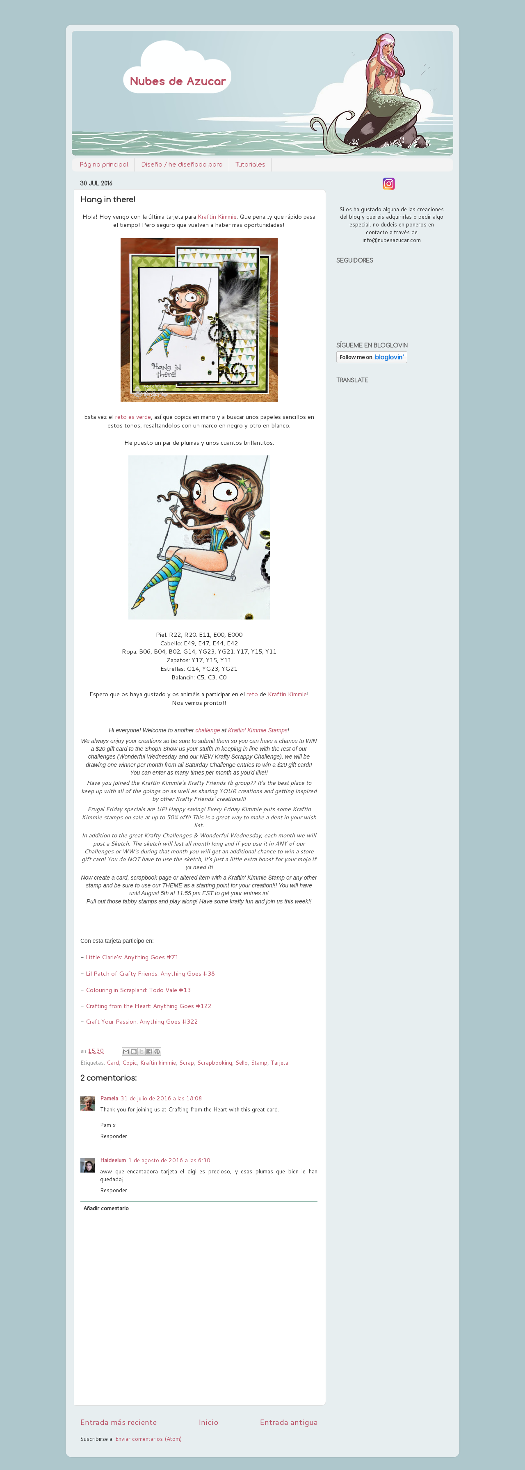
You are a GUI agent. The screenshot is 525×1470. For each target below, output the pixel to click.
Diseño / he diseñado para (182, 164)
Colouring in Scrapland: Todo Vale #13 (137, 989)
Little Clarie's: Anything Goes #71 (132, 957)
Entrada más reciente (118, 1421)
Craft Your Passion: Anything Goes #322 (142, 1021)
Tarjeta (279, 1062)
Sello (241, 1062)
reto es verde (133, 416)
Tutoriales (250, 164)
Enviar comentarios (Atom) (148, 1439)
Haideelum (113, 1160)
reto (252, 694)
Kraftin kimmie (158, 1062)
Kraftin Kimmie (217, 216)
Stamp (259, 1062)
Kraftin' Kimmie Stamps (258, 730)
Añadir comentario (106, 1208)
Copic (129, 1062)
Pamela (109, 1098)
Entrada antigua (289, 1421)
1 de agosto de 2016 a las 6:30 (169, 1160)
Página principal (104, 164)
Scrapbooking (214, 1062)
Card (113, 1062)
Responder (113, 1136)
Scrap (186, 1062)
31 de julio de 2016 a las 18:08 (161, 1098)
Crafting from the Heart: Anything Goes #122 (148, 1005)
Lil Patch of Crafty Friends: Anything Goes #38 (150, 973)
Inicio (208, 1421)
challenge (208, 730)
